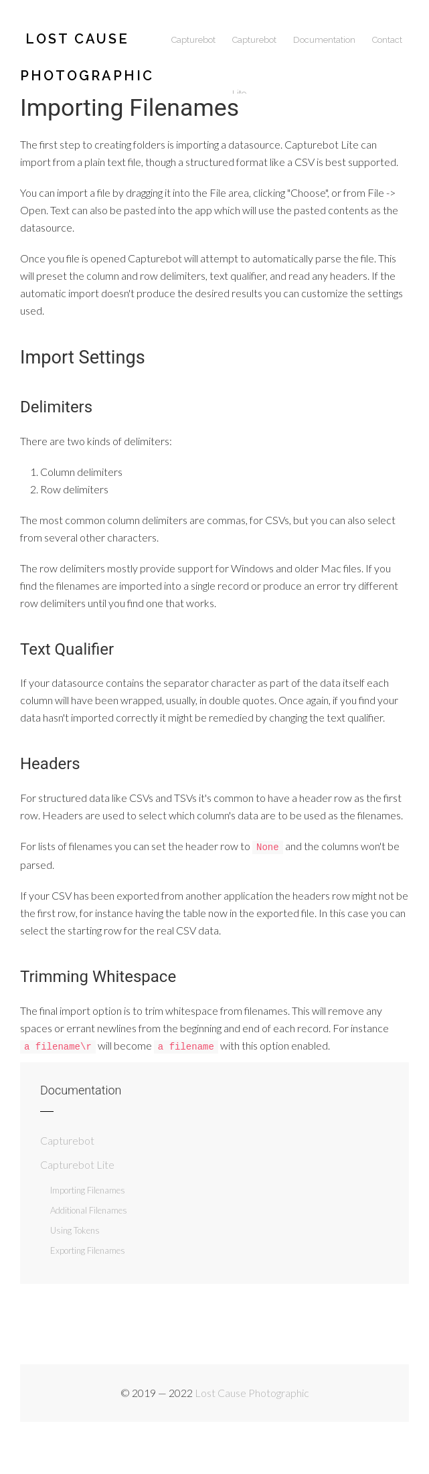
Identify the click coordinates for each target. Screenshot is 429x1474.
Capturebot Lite (254, 51)
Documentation (324, 40)
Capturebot (193, 40)
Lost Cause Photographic (87, 49)
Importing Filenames (87, 1188)
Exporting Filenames (87, 1249)
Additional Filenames (88, 1209)
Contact (387, 40)
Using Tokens (75, 1229)
